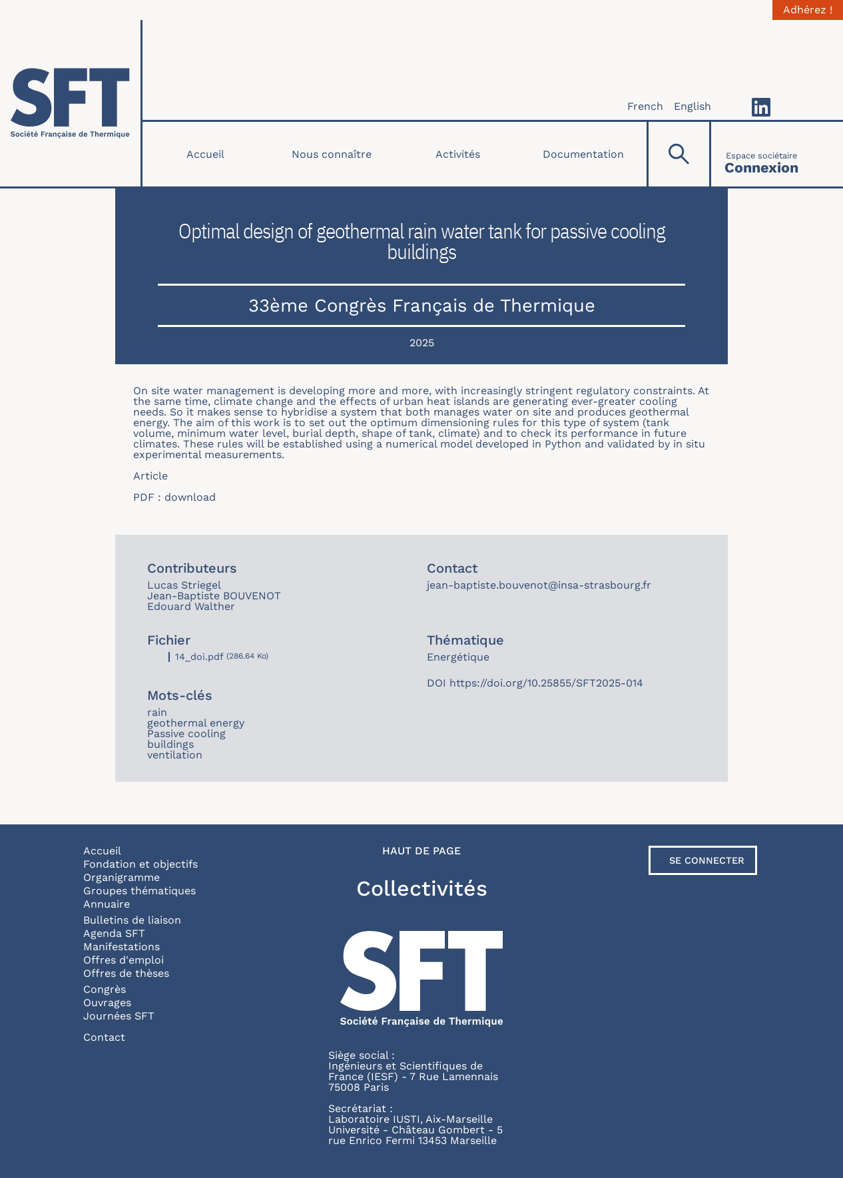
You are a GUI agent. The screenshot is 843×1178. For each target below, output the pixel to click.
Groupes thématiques (139, 890)
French (645, 106)
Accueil (205, 154)
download (190, 497)
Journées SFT (118, 1016)
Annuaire (106, 904)
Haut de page (421, 851)
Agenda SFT (114, 933)
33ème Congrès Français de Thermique (421, 305)
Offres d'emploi (123, 960)
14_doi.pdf (199, 656)
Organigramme (121, 877)
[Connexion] (761, 154)
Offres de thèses (126, 973)
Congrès (104, 989)
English (692, 106)
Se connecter (706, 860)
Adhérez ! (807, 10)
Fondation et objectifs (140, 864)
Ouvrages (107, 1002)
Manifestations (121, 946)
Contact (104, 1037)
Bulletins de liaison (132, 920)
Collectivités (421, 888)
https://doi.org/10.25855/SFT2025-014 (546, 683)
